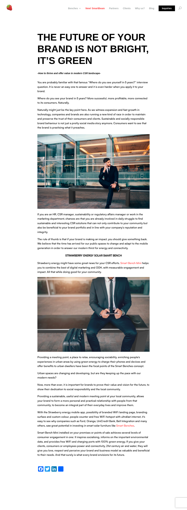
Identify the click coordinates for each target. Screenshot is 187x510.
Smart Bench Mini (130, 263)
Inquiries (167, 8)
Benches (73, 8)
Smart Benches (125, 425)
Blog (151, 8)
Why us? (140, 8)
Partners (114, 8)
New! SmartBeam (95, 8)
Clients (127, 8)
